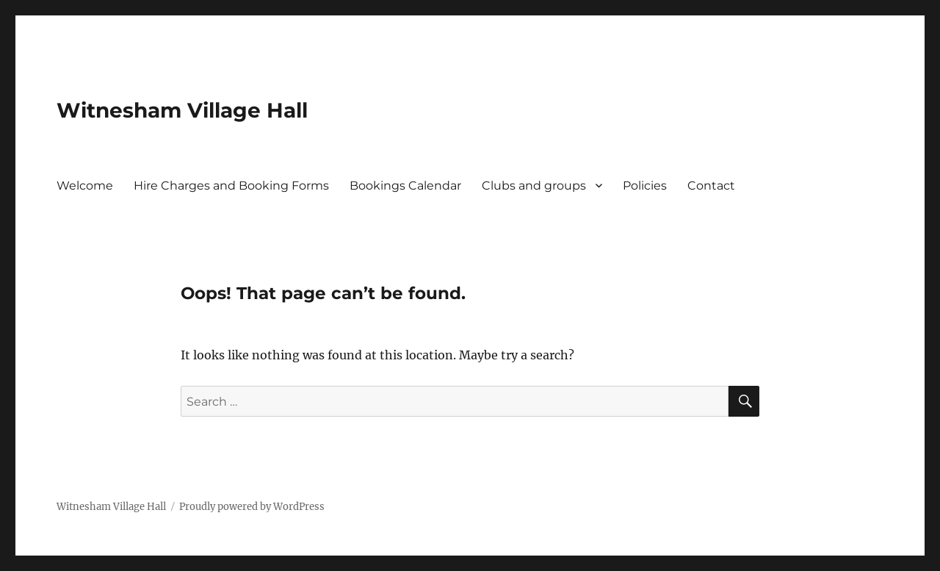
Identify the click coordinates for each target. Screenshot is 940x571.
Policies (645, 186)
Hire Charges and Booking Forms (231, 186)
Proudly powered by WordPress (252, 506)
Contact (711, 186)
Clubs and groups (534, 186)
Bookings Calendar (405, 186)
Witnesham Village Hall (182, 110)
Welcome (85, 186)
